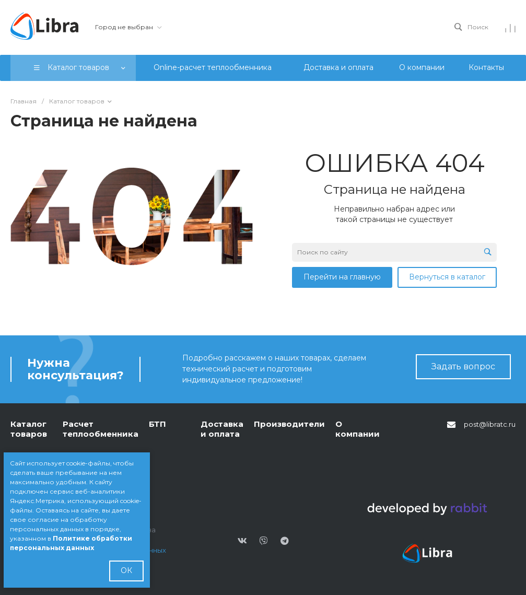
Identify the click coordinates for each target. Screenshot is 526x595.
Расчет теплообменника (100, 429)
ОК (126, 570)
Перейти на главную (342, 277)
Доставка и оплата (222, 429)
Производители (289, 424)
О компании (357, 429)
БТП (157, 424)
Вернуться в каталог (447, 277)
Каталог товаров (28, 429)
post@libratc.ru (490, 424)
